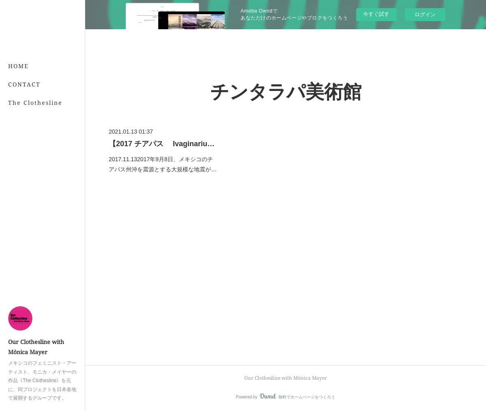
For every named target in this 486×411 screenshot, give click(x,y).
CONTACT (24, 84)
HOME (18, 66)
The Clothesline (35, 102)
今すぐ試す (376, 14)
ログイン (425, 14)
